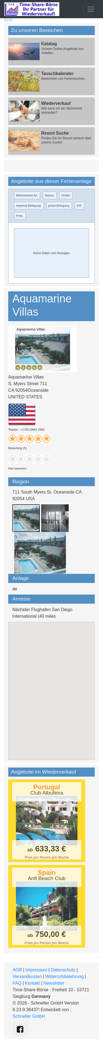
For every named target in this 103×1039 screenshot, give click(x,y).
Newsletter (53, 983)
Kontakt (32, 983)
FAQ (17, 983)
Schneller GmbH (29, 1016)
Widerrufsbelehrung (64, 976)
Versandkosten (27, 976)
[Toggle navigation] (91, 9)
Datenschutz (63, 970)
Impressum (36, 970)
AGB (17, 970)
